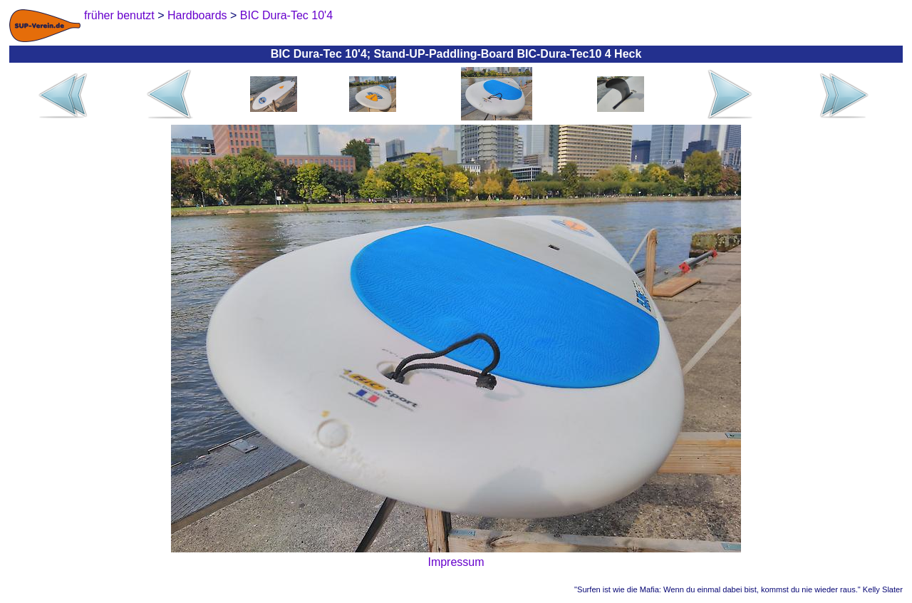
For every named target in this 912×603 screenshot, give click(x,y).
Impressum (456, 562)
